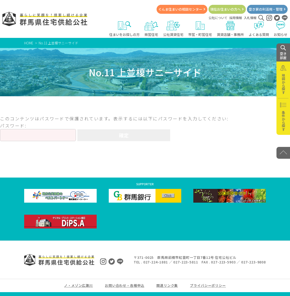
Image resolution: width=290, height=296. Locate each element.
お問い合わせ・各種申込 (124, 285)
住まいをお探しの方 (124, 29)
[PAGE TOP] (283, 153)
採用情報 (235, 17)
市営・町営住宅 (200, 29)
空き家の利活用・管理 (266, 9)
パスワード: (38, 131)
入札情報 (250, 17)
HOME (28, 43)
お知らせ (281, 29)
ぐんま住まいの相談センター (180, 9)
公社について (218, 17)
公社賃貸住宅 (173, 29)
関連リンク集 (167, 285)
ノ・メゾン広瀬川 (78, 285)
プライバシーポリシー (208, 285)
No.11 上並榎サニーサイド (58, 43)
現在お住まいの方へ (225, 9)
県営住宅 (151, 29)
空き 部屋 (283, 52)
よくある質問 (259, 29)
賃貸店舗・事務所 (230, 29)
